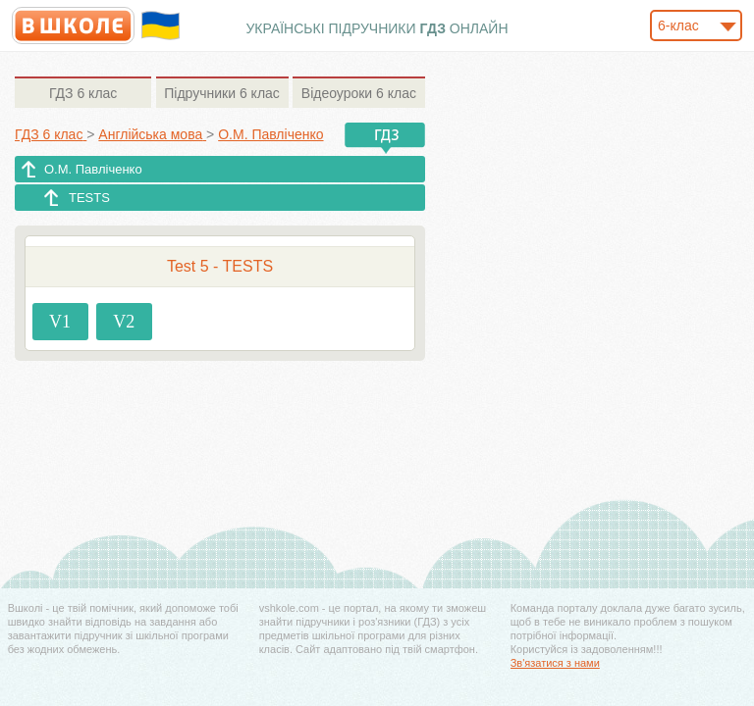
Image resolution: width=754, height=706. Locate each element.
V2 (124, 321)
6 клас (83, 93)
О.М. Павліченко (93, 169)
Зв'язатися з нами (555, 663)
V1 (60, 321)
